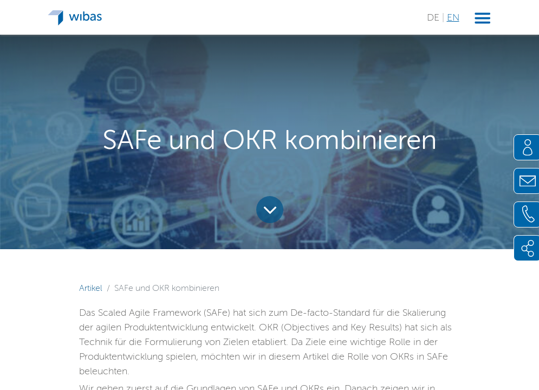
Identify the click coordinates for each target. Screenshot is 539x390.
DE (434, 17)
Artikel (90, 288)
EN (453, 17)
